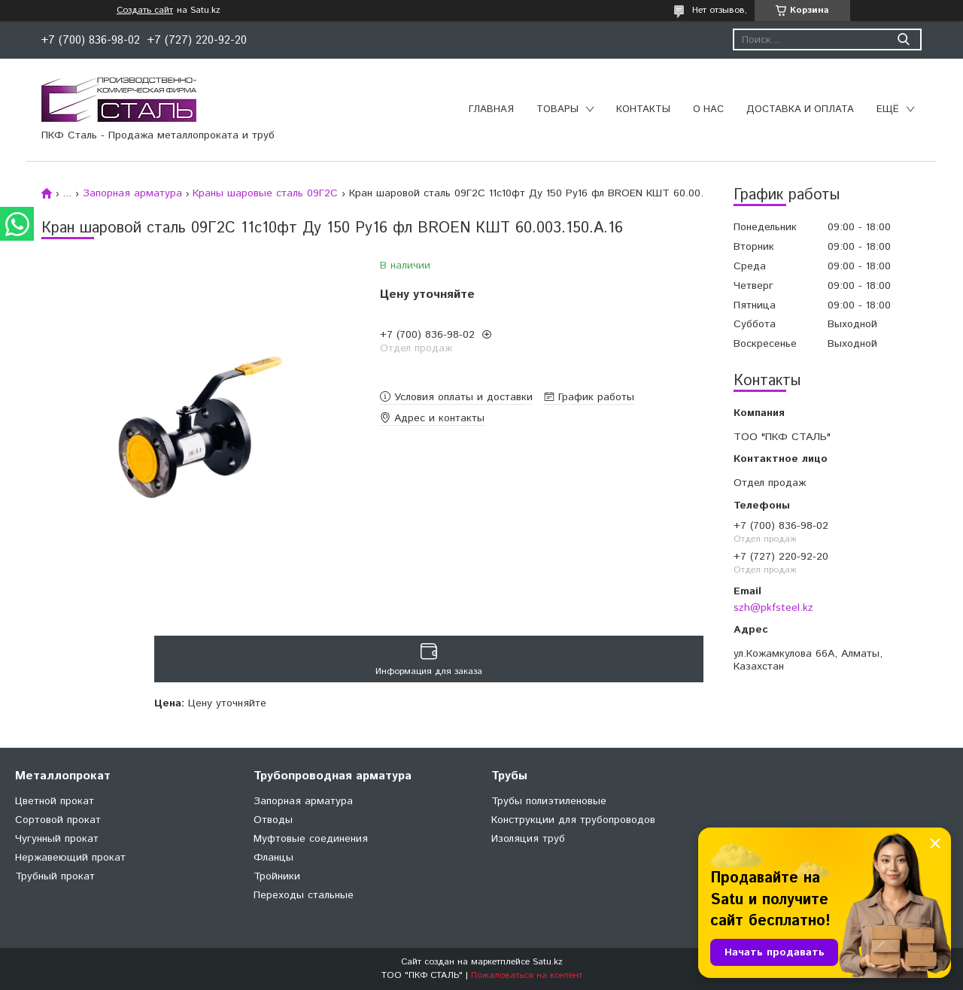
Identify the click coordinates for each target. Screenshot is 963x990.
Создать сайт (145, 10)
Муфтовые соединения (311, 838)
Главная (491, 109)
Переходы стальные (304, 895)
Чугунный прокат (57, 838)
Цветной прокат (54, 801)
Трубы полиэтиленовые (548, 801)
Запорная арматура (132, 193)
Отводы (273, 820)
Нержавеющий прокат (70, 857)
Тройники (277, 876)
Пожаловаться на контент (526, 975)
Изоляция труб (528, 838)
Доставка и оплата (800, 109)
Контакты (643, 109)
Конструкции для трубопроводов (573, 820)
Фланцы (273, 857)
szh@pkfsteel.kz (773, 607)
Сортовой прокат (58, 820)
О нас (708, 109)
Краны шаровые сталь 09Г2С (265, 193)
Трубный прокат (55, 876)
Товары (557, 109)
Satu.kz (548, 961)
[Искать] (903, 39)
